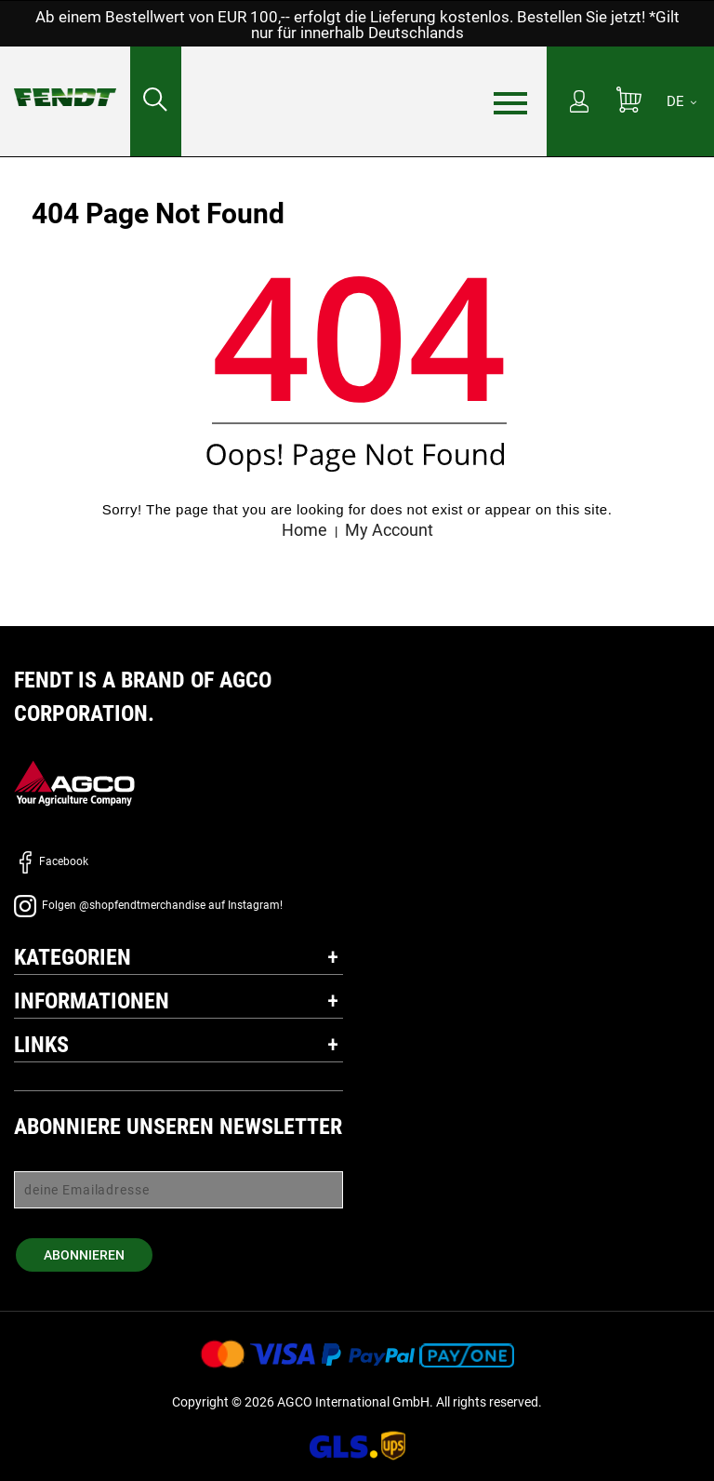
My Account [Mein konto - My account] (389, 530)
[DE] (681, 101)
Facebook (51, 861)
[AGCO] (74, 783)
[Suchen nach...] (155, 101)
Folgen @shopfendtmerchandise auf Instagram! (148, 905)
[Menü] (510, 102)
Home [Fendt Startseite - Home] (304, 530)
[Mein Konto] (579, 103)
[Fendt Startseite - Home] (65, 78)
